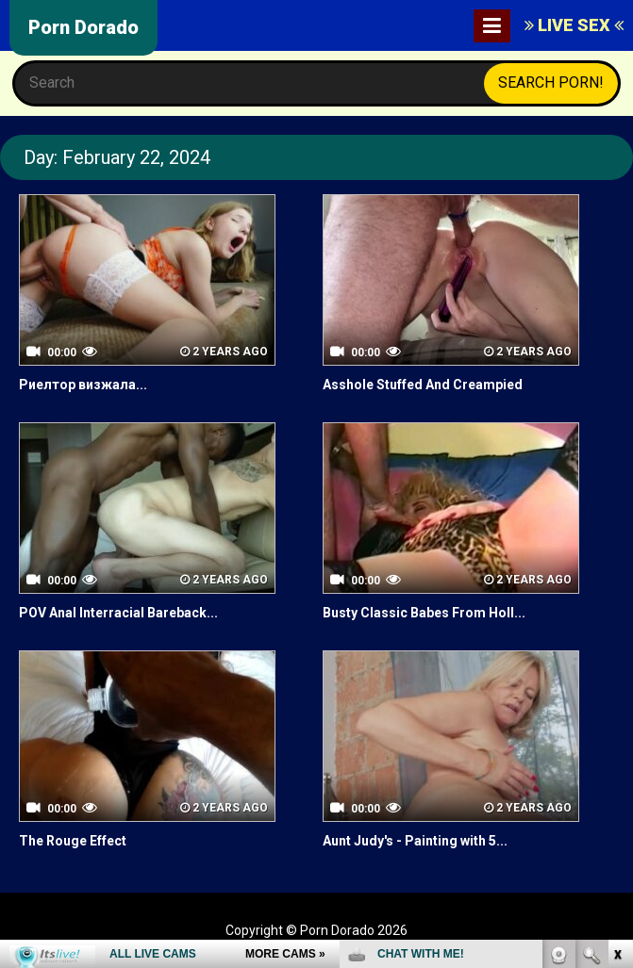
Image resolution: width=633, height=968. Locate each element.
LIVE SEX (574, 25)
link (616, 673)
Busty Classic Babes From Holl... (424, 612)
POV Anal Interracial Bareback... (118, 612)
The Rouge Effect (72, 840)
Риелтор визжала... (83, 384)
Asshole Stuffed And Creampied (423, 384)
